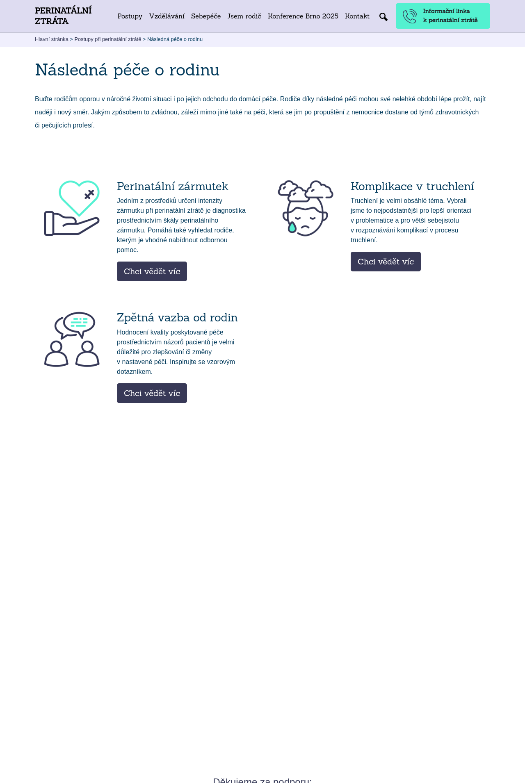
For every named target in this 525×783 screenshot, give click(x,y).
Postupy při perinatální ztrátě (107, 39)
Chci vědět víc (152, 271)
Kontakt (357, 16)
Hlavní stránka (51, 39)
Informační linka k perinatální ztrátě (440, 15)
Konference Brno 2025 (303, 16)
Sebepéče (206, 16)
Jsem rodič (244, 16)
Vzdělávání (167, 16)
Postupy (129, 16)
